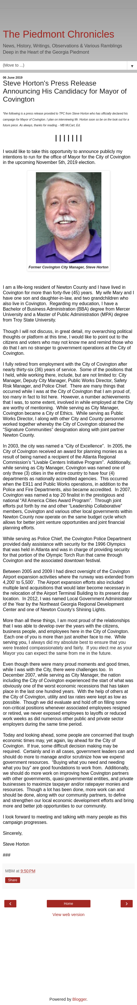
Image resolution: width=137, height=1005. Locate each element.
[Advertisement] (69, 16)
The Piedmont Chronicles (58, 34)
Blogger (79, 999)
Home (68, 904)
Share (12, 880)
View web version (69, 914)
